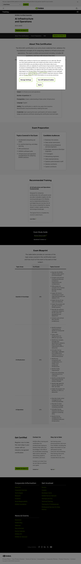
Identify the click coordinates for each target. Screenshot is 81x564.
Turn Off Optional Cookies (46, 80)
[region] (41, 73)
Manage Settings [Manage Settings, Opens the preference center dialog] (25, 80)
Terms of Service (33, 73)
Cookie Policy (43, 71)
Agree (40, 85)
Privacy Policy (33, 71)
